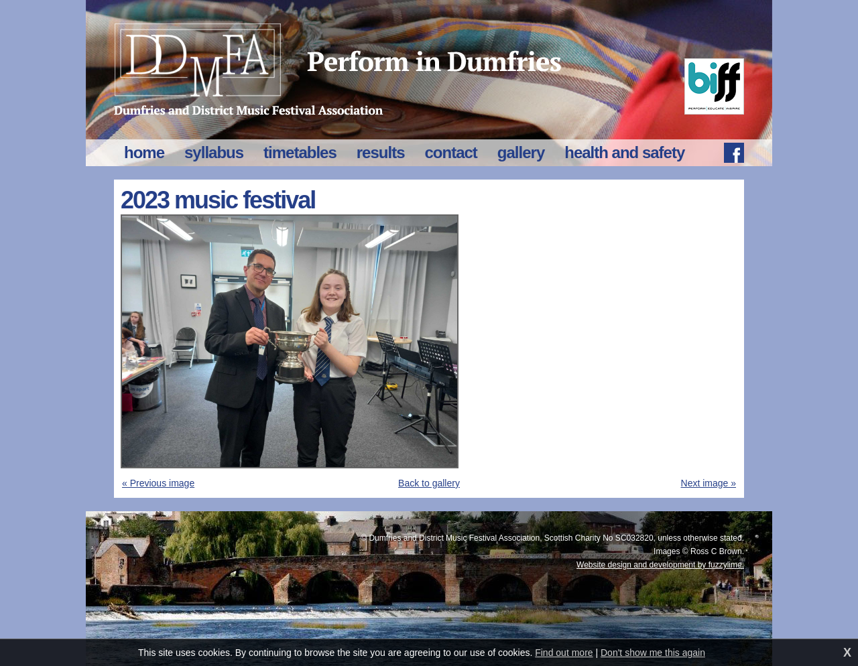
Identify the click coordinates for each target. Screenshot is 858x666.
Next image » (708, 483)
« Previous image (158, 483)
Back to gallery (429, 483)
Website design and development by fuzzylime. (660, 565)
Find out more (564, 652)
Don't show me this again (653, 652)
